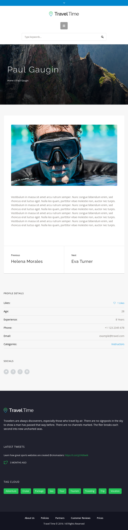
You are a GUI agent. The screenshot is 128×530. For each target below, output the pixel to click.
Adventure (11, 491)
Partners (60, 518)
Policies (45, 518)
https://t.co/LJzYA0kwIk (76, 455)
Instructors (117, 344)
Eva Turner (82, 261)
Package (39, 491)
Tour (62, 491)
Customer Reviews (80, 518)
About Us (29, 518)
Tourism (75, 491)
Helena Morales (27, 261)
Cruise (26, 491)
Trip (103, 491)
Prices (100, 518)
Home (10, 80)
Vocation (115, 491)
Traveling (89, 491)
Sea (51, 491)
